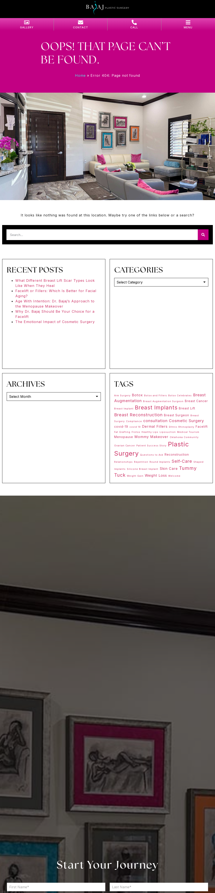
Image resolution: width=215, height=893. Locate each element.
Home (80, 75)
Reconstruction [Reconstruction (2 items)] (177, 454)
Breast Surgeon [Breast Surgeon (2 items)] (176, 415)
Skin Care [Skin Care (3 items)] (169, 468)
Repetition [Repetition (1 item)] (141, 462)
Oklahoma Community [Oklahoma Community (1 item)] (184, 437)
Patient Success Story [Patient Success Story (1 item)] (151, 445)
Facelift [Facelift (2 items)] (202, 426)
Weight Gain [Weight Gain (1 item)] (135, 476)
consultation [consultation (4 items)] (155, 420)
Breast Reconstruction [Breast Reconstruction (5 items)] (138, 414)
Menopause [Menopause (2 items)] (123, 437)
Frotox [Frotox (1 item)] (136, 432)
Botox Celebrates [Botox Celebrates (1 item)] (180, 395)
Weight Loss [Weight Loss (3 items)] (156, 475)
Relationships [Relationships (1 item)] (123, 462)
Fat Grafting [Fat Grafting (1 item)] (122, 432)
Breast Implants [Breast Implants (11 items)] (156, 407)
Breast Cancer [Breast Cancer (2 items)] (196, 401)
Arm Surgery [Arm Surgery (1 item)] (122, 395)
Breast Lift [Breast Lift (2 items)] (187, 408)
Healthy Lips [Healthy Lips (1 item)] (150, 432)
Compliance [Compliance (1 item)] (134, 421)
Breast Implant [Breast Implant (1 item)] (124, 408)
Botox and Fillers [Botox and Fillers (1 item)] (155, 395)
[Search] (203, 234)
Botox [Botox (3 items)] (137, 395)
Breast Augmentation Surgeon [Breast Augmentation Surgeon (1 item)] (163, 401)
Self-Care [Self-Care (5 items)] (182, 461)
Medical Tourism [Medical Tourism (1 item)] (188, 432)
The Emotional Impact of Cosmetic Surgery (55, 322)
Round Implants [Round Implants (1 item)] (160, 462)
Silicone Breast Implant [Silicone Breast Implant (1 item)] (142, 469)
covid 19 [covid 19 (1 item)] (135, 427)
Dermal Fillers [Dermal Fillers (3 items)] (155, 426)
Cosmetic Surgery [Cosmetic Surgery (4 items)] (186, 420)
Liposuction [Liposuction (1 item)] (168, 432)
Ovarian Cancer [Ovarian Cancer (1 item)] (124, 445)
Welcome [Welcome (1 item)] (174, 476)
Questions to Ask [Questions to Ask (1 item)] (151, 454)
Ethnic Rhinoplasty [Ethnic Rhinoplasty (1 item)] (181, 427)
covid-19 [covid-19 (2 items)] (121, 426)
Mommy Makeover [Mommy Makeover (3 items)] (151, 437)
